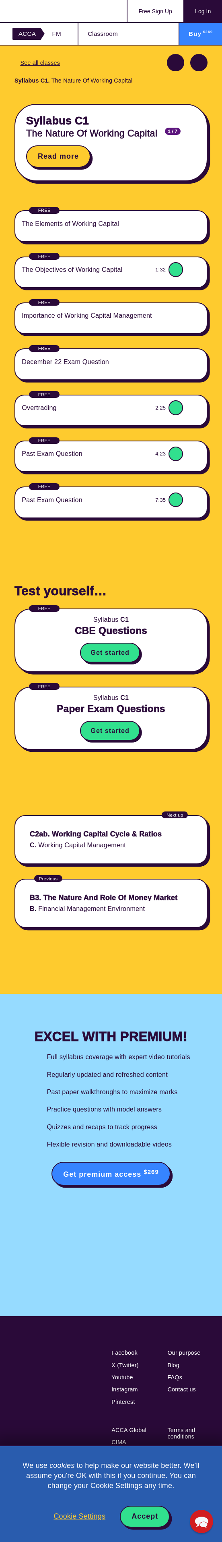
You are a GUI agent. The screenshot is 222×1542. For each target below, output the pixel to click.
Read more (58, 156)
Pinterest (123, 1402)
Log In (203, 11)
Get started (109, 652)
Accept (145, 1516)
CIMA (118, 1442)
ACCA (27, 33)
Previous (175, 62)
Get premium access (110, 1173)
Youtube (122, 1377)
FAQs (174, 1377)
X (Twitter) (125, 1365)
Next (199, 62)
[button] (201, 1521)
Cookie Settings (79, 1516)
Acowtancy (44, 11)
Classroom (103, 33)
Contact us (181, 1389)
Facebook (124, 1353)
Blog (173, 1365)
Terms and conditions (181, 1433)
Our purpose (183, 1353)
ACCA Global (128, 1430)
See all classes (40, 63)
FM (56, 33)
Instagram (124, 1389)
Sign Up (155, 11)
